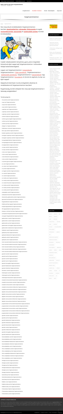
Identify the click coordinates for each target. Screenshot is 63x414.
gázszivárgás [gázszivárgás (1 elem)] (51, 244)
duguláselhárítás (12, 29)
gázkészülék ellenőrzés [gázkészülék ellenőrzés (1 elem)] (53, 236)
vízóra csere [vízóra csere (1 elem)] (51, 275)
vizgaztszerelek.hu (55, 401)
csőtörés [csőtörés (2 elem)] (55, 223)
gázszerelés (18, 31)
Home (2, 23)
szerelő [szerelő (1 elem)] (50, 270)
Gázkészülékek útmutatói (20, 1)
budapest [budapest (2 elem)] (55, 216)
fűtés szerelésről (20, 72)
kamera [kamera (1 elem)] (55, 249)
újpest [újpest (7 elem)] (55, 277)
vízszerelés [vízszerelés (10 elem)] (51, 272)
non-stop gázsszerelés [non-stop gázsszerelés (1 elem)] (53, 262)
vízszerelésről (27, 70)
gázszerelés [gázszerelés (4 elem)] (51, 241)
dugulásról (18, 77)
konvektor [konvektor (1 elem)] (51, 254)
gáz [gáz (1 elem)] (49, 234)
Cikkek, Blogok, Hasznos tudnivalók (7, 1)
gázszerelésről (36, 74)
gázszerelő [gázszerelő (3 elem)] (58, 241)
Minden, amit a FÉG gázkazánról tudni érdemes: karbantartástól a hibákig (56, 53)
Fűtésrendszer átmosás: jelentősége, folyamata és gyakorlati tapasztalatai (54, 43)
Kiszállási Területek (44, 412)
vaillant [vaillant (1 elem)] (55, 270)
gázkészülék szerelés (31, 31)
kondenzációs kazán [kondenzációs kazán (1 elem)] (53, 252)
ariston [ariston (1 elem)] (55, 213)
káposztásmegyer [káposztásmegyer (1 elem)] (52, 257)
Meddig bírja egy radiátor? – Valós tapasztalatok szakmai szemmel (56, 58)
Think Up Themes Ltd (9, 412)
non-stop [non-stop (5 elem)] (58, 259)
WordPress (20, 412)
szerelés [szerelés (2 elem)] (58, 267)
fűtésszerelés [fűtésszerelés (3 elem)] (51, 231)
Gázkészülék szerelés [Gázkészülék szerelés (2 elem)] (53, 239)
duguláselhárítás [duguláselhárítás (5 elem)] (57, 226)
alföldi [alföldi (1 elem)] (50, 213)
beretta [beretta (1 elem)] (50, 216)
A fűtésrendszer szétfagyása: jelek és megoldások (56, 48)
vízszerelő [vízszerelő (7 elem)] (57, 272)
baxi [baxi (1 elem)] (59, 213)
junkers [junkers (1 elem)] (50, 249)
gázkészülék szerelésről (9, 74)
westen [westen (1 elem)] (50, 277)
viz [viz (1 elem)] (59, 270)
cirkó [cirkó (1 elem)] (50, 218)
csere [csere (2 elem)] (50, 223)
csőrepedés (22, 29)
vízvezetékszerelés (7, 31)
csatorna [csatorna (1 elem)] (58, 221)
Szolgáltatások (36, 412)
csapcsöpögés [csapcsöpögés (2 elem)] (51, 221)
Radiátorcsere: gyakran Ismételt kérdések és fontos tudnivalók (55, 38)
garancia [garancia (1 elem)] (58, 231)
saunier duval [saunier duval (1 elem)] (51, 267)
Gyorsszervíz (29, 1)
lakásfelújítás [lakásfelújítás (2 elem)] (51, 259)
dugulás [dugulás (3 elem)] (50, 226)
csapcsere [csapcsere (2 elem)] (55, 218)
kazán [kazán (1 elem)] (60, 249)
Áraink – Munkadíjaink (53, 412)
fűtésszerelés (31, 29)
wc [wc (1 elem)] (56, 275)
